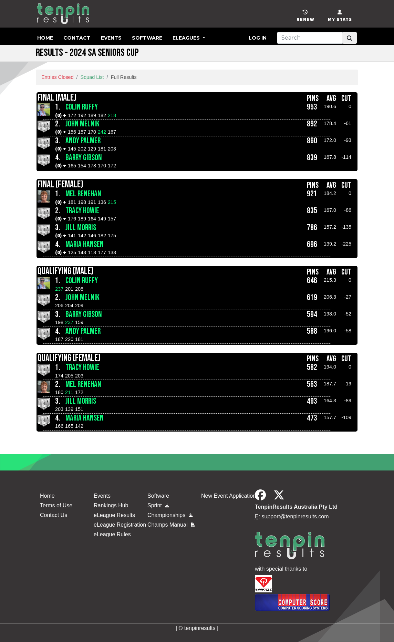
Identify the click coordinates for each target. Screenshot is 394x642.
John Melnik (82, 124)
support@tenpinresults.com (295, 516)
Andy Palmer (83, 141)
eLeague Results (114, 515)
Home (45, 38)
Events (111, 38)
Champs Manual (171, 525)
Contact (77, 38)
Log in (258, 38)
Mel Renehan (83, 194)
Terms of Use (56, 505)
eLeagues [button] (187, 38)
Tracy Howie (82, 211)
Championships (170, 515)
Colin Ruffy (81, 107)
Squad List (92, 77)
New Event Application (228, 496)
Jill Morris (80, 227)
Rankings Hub (111, 505)
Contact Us (53, 515)
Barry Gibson (83, 158)
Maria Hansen (84, 244)
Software (147, 38)
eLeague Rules (112, 534)
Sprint (158, 505)
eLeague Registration (120, 525)
